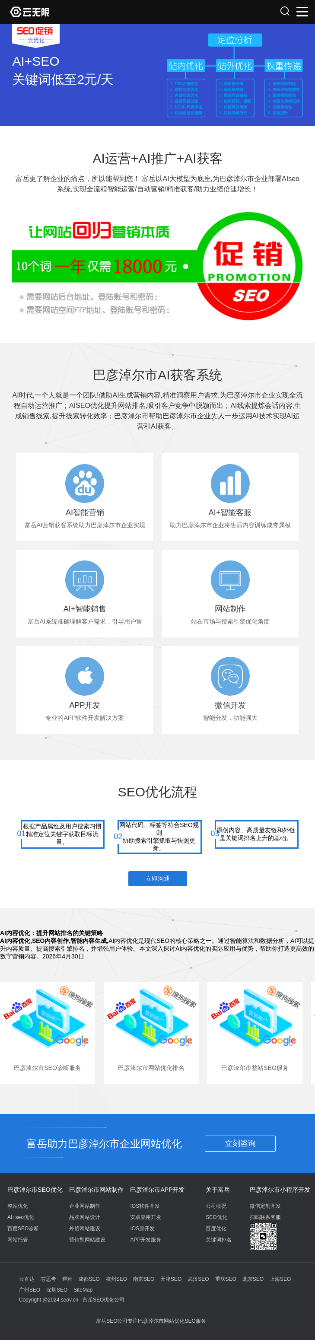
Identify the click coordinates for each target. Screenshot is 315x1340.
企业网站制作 (84, 1206)
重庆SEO (225, 1279)
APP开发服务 (145, 1240)
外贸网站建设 (84, 1228)
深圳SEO (56, 1290)
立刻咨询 (240, 1143)
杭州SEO (116, 1279)
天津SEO (170, 1279)
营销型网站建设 (87, 1240)
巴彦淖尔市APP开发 (157, 1189)
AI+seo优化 (20, 1217)
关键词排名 (219, 1240)
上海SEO (280, 1279)
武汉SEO (198, 1279)
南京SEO (143, 1279)
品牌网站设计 (84, 1217)
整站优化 (17, 1206)
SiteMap (82, 1290)
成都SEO (88, 1279)
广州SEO (29, 1290)
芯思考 (48, 1279)
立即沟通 (158, 878)
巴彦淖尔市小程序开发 (280, 1189)
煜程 (67, 1279)
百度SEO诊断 (23, 1228)
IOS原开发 (142, 1228)
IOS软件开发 (145, 1206)
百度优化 (216, 1228)
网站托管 (17, 1240)
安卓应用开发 (145, 1217)
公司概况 (216, 1206)
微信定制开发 (265, 1206)
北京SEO (253, 1279)
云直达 (27, 1279)
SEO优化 (216, 1217)
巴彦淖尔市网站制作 (96, 1189)
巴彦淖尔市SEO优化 (35, 1189)
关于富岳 (218, 1189)
